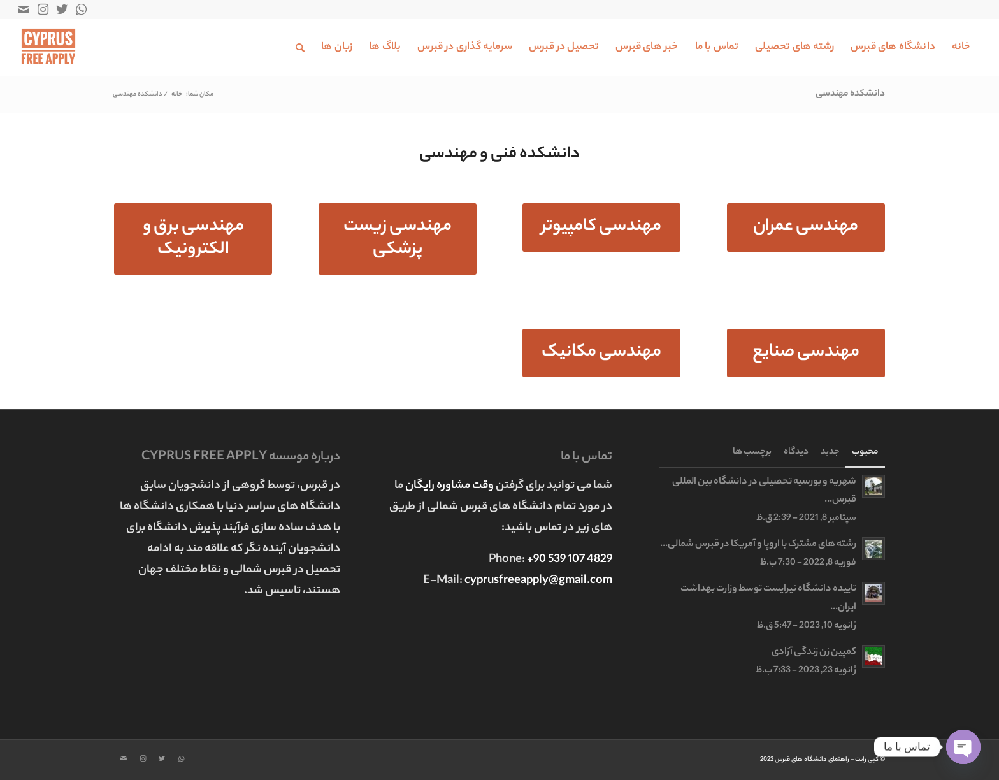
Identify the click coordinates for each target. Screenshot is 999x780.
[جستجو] (300, 47)
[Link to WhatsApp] (80, 9)
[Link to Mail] (23, 9)
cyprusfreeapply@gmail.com (538, 581)
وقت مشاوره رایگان (450, 486)
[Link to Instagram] (42, 9)
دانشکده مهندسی (850, 94)
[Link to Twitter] (61, 9)
